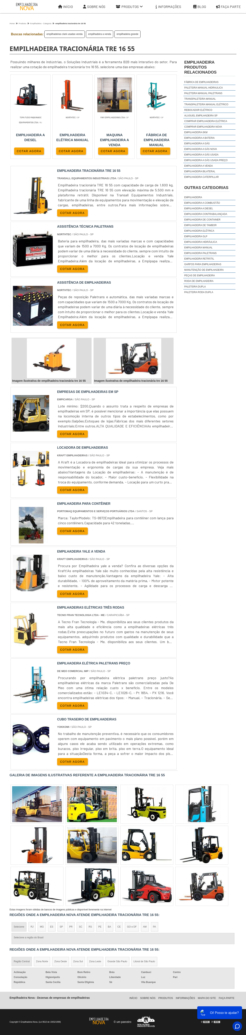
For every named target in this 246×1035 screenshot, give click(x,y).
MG (42, 926)
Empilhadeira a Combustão (202, 203)
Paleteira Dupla (195, 286)
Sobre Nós (94, 6)
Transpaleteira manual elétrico (206, 104)
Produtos (129, 6)
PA (154, 926)
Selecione (19, 926)
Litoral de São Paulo (144, 961)
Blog (199, 6)
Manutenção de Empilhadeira (204, 270)
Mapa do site (207, 998)
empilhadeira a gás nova (200, 149)
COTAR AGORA (29, 151)
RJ (32, 926)
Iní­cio (133, 998)
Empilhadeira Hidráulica (200, 242)
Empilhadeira (193, 197)
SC (80, 926)
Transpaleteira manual (200, 98)
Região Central (22, 961)
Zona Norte (42, 961)
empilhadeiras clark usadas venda (65, 34)
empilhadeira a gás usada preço (205, 160)
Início (65, 6)
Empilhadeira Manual (198, 247)
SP (61, 926)
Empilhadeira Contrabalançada (205, 214)
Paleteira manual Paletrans (203, 93)
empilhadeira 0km (196, 132)
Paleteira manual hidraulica (203, 87)
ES (51, 926)
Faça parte (226, 998)
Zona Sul (78, 961)
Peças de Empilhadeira (199, 275)
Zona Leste (95, 961)
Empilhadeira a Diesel (198, 208)
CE (119, 926)
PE (100, 926)
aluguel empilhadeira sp (201, 115)
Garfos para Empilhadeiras (202, 264)
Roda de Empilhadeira (199, 281)
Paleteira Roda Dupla (198, 292)
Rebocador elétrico (198, 110)
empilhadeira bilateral (199, 171)
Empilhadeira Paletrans (200, 253)
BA (109, 926)
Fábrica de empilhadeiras (201, 82)
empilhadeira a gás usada (201, 154)
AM (145, 926)
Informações (168, 6)
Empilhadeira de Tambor (200, 225)
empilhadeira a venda (99, 34)
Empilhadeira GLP (195, 236)
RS (90, 926)
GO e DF (132, 926)
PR (71, 926)
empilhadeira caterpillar (201, 177)
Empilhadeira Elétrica (199, 230)
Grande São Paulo (117, 961)
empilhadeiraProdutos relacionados (200, 67)
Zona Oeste (60, 961)
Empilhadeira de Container (202, 219)
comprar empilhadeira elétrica (205, 121)
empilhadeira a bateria (199, 138)
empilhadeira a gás (197, 143)
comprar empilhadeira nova (203, 126)
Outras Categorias (206, 187)
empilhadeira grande (127, 34)
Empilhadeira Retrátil (199, 258)
